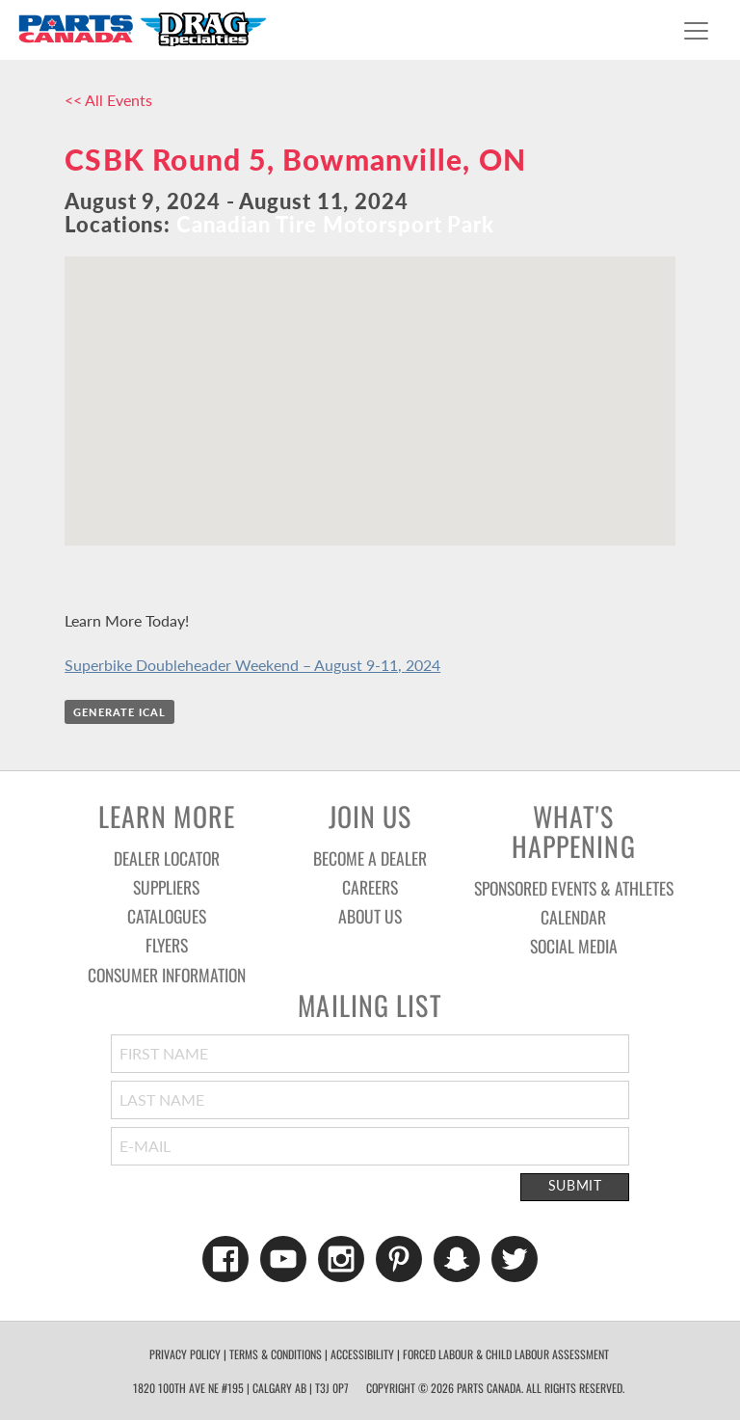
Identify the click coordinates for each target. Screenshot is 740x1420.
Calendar (573, 916)
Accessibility (362, 1354)
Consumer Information (167, 974)
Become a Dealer (370, 858)
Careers (370, 886)
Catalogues (166, 915)
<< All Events (108, 100)
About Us (370, 915)
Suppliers (166, 886)
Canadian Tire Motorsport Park (335, 224)
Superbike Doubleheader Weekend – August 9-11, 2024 (252, 665)
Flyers (166, 944)
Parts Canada (141, 28)
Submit (575, 1185)
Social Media (574, 945)
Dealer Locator (167, 858)
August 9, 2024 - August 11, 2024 (237, 201)
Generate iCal (119, 712)
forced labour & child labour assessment (506, 1354)
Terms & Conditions (275, 1354)
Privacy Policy (185, 1354)
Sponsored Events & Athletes (574, 887)
